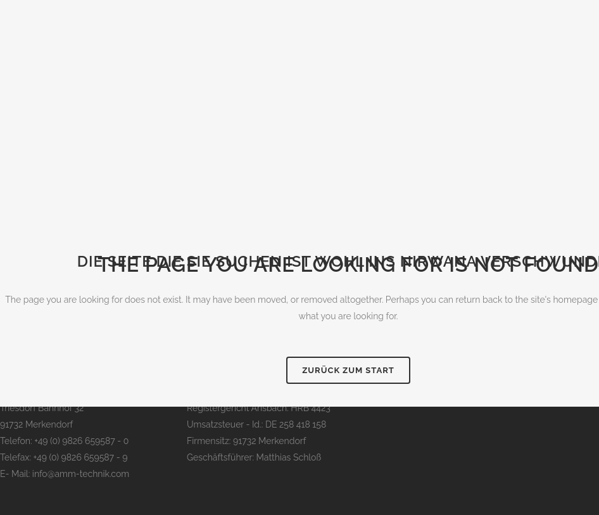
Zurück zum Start (348, 370)
